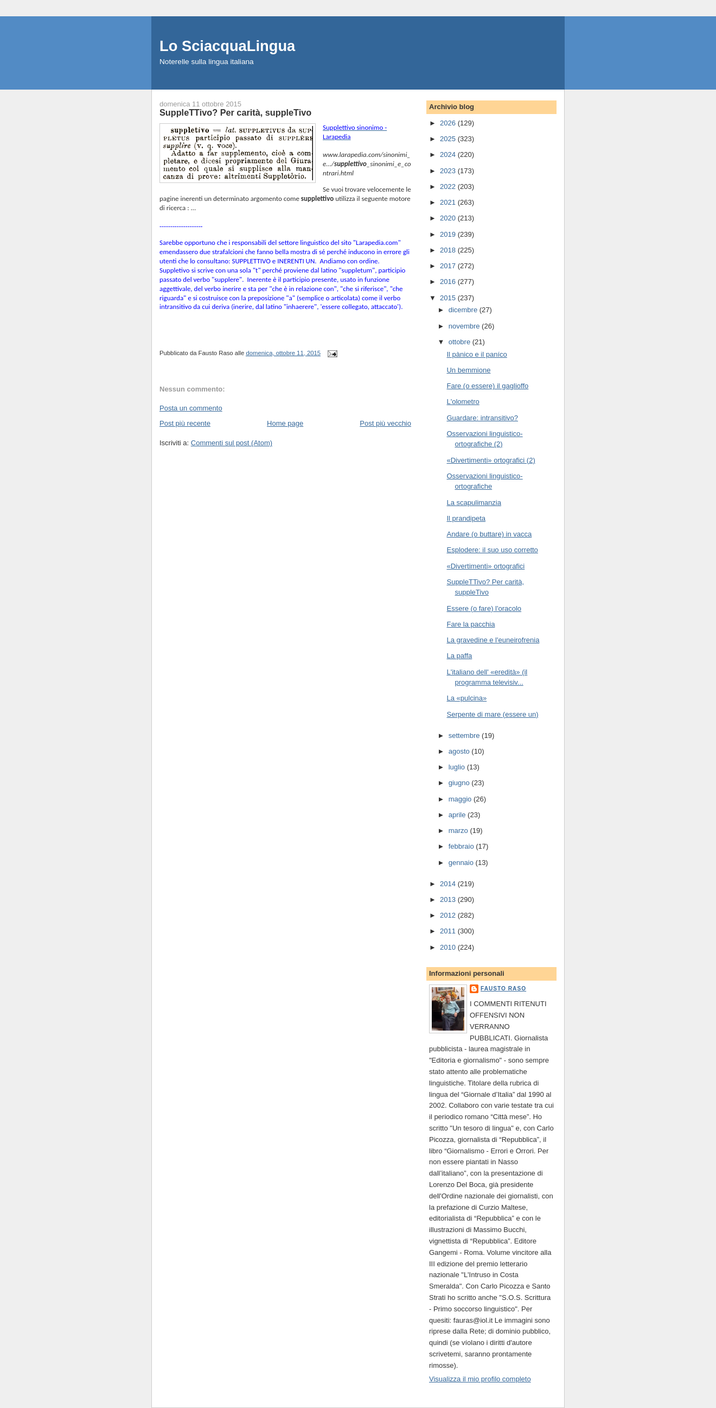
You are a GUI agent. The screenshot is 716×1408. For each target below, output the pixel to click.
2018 (449, 250)
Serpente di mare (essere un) (492, 714)
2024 (449, 154)
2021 (449, 202)
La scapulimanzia (473, 502)
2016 (449, 281)
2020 (449, 218)
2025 (449, 139)
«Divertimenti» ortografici (485, 566)
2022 (449, 186)
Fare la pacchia (470, 624)
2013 (449, 899)
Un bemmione (468, 370)
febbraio (462, 846)
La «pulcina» (466, 698)
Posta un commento (190, 408)
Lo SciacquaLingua (227, 45)
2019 (449, 234)
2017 (449, 266)
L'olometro (462, 401)
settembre (465, 735)
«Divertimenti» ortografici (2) (490, 460)
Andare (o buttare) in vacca (489, 534)
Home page (285, 423)
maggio (461, 799)
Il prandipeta (465, 518)
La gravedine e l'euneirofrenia (492, 640)
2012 (449, 915)
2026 (449, 123)
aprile (458, 815)
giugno (460, 783)
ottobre (460, 342)
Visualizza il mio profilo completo (480, 1379)
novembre (465, 326)
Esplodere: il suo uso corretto (492, 550)
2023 (449, 171)
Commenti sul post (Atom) (231, 443)
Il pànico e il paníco (476, 354)
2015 (449, 298)
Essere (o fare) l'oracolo (483, 608)
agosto (460, 751)
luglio (458, 767)
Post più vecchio (385, 423)
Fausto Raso (503, 989)
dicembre (464, 310)
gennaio (462, 862)
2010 (449, 947)
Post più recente (184, 423)
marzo (459, 830)
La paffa (459, 656)
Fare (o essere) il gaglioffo (487, 386)
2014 (449, 884)
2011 (449, 931)
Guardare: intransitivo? (482, 418)
